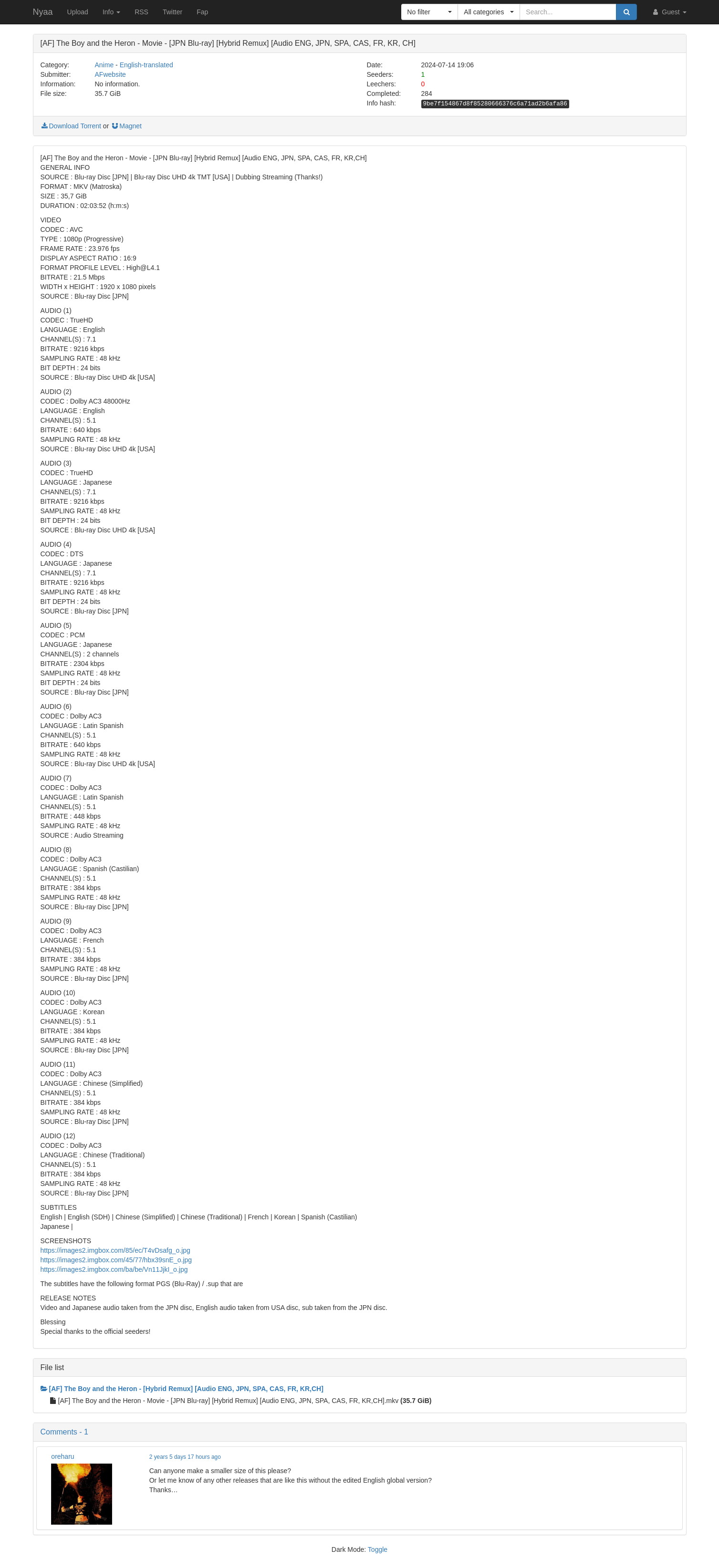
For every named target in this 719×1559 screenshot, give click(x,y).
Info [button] (111, 12)
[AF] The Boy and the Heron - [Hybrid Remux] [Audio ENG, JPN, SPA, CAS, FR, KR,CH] (182, 1389)
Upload (77, 12)
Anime (104, 65)
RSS (141, 12)
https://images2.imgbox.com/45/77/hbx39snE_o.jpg (116, 1260)
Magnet (126, 126)
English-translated (146, 65)
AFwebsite (110, 74)
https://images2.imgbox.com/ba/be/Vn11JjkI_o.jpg (114, 1269)
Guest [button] (668, 12)
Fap (202, 12)
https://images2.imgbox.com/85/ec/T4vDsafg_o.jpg (115, 1250)
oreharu (62, 1456)
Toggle (377, 1549)
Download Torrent (71, 126)
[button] (429, 12)
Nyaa (43, 12)
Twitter (172, 12)
